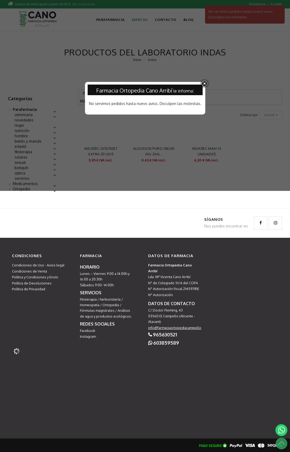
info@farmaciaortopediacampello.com (178, 328)
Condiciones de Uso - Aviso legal (38, 265)
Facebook (87, 330)
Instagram (88, 336)
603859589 (166, 343)
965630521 (165, 334)
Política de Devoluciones (32, 283)
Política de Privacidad (28, 289)
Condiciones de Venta (29, 271)
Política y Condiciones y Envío (35, 277)
